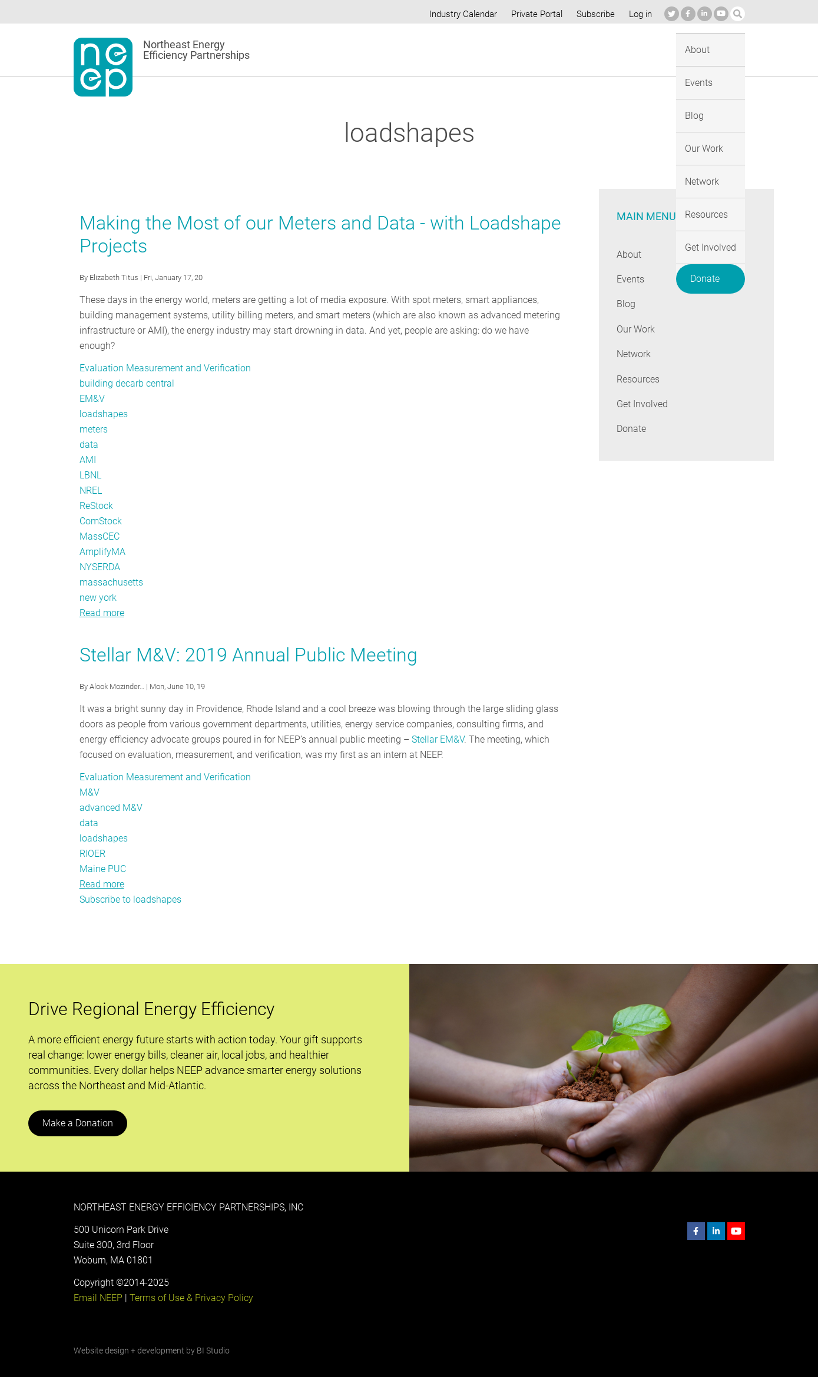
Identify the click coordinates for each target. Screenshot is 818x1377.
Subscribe (593, 14)
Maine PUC (102, 853)
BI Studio (212, 1335)
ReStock (97, 490)
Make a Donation (77, 1107)
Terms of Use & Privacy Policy (189, 1282)
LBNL (91, 459)
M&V (90, 777)
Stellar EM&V (435, 724)
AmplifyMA (102, 536)
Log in (639, 14)
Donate (715, 47)
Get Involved (652, 49)
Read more (102, 597)
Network (531, 49)
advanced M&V (110, 792)
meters (94, 414)
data (89, 429)
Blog (430, 49)
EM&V (92, 383)
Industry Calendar (459, 14)
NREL (91, 475)
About (346, 49)
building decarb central (126, 368)
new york (98, 582)
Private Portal (534, 14)
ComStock (101, 505)
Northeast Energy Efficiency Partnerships (197, 50)
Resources (588, 49)
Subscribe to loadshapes (130, 884)
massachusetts (111, 567)
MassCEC (100, 521)
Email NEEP (98, 1282)
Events (390, 49)
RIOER (93, 838)
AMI (88, 444)
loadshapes (103, 398)
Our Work (477, 49)
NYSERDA (100, 551)
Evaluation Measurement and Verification (164, 352)
